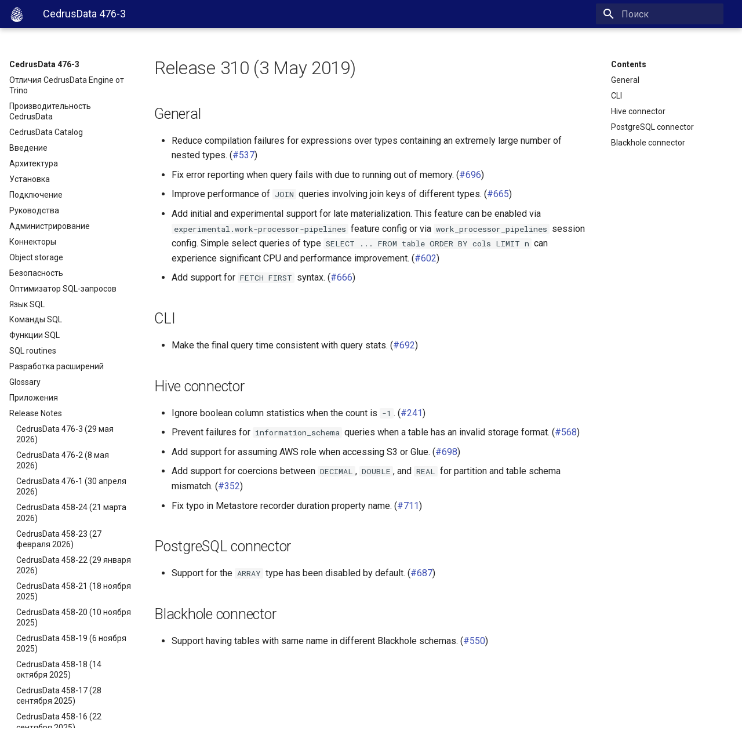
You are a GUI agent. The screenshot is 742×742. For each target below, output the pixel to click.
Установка (29, 179)
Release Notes (35, 413)
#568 (566, 432)
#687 (421, 573)
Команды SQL (35, 319)
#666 (341, 277)
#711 (408, 505)
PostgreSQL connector (652, 127)
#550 (474, 640)
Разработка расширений (56, 366)
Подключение (36, 194)
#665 (498, 193)
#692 (404, 345)
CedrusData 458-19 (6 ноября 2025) (71, 643)
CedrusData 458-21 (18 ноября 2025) (73, 591)
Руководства (34, 210)
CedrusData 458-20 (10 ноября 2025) (73, 617)
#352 (229, 486)
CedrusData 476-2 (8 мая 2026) (62, 460)
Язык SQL (27, 304)
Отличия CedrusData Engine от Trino (66, 85)
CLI (616, 95)
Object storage (36, 257)
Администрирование (49, 226)
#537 (243, 155)
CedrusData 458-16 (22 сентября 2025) (58, 722)
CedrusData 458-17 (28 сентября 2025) (58, 695)
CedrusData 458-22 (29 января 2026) (73, 565)
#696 (470, 174)
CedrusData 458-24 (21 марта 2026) (71, 512)
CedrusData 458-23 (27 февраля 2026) (58, 539)
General (625, 80)
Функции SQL (34, 335)
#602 (425, 258)
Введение (28, 147)
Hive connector (638, 111)
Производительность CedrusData (50, 111)
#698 (446, 451)
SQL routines (32, 350)
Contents (628, 64)
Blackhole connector (648, 142)
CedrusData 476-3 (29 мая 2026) (65, 434)
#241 (412, 413)
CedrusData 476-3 (44, 64)
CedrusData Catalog (46, 132)
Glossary (25, 382)
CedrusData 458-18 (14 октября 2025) (58, 669)
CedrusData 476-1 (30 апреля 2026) (71, 486)
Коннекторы (32, 241)
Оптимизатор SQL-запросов (63, 288)
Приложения (33, 397)
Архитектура (33, 163)
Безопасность (36, 273)
